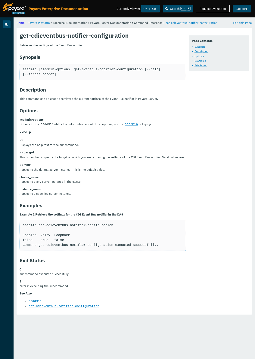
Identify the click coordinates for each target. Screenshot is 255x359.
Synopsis (77, 58)
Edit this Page (242, 22)
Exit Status (78, 77)
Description (79, 63)
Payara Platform (85, 22)
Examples (77, 72)
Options (76, 68)
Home (67, 22)
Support (241, 9)
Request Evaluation (213, 9)
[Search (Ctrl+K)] (178, 8)
